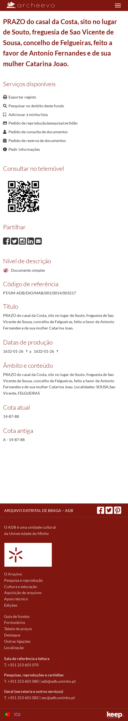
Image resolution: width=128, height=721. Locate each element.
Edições (10, 605)
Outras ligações (17, 641)
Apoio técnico (16, 599)
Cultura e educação (20, 586)
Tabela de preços (18, 628)
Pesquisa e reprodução (23, 580)
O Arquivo (13, 574)
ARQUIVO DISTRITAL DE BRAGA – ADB (38, 510)
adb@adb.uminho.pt (58, 681)
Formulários (14, 622)
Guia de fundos (17, 616)
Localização (14, 647)
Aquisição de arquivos (23, 592)
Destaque (12, 635)
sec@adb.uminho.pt (58, 697)
